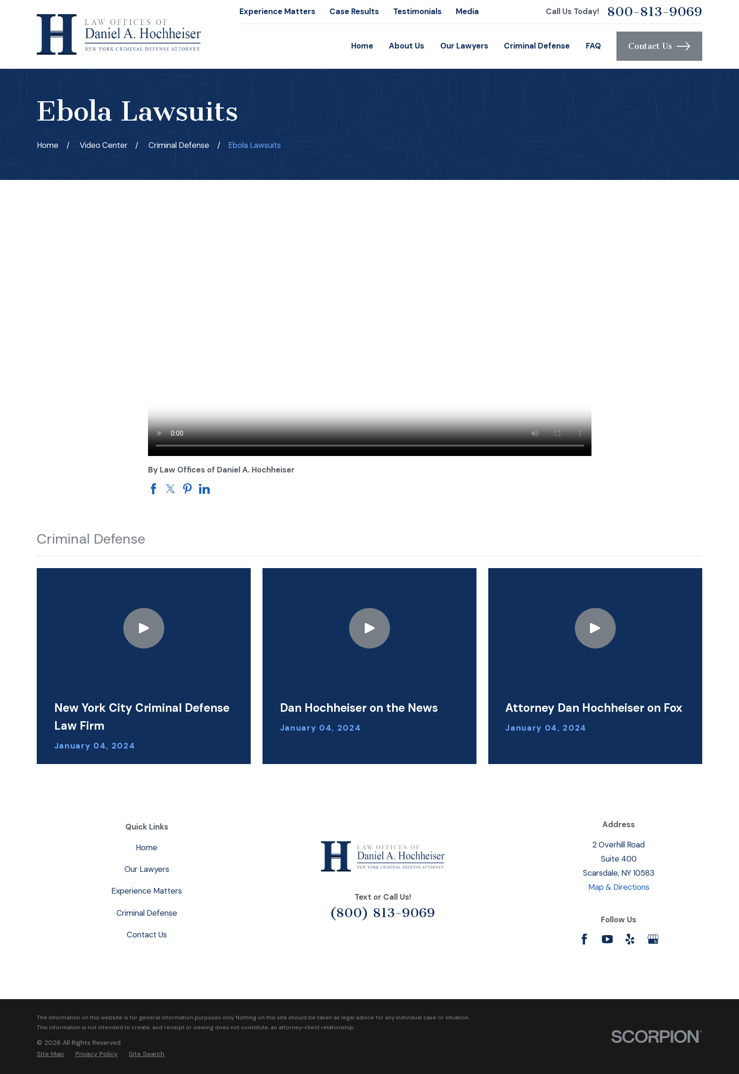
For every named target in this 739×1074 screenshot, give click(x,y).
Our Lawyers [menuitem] (464, 46)
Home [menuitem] (362, 46)
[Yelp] (629, 939)
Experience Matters (277, 11)
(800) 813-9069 (382, 912)
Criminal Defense (146, 913)
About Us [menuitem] (406, 46)
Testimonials (417, 11)
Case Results (354, 11)
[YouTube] (607, 939)
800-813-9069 (654, 12)
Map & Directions (618, 887)
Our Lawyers (146, 869)
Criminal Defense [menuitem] (537, 46)
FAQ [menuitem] (593, 46)
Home (146, 847)
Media (467, 11)
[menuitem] (50, 1054)
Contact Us (659, 46)
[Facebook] (584, 939)
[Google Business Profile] (653, 939)
